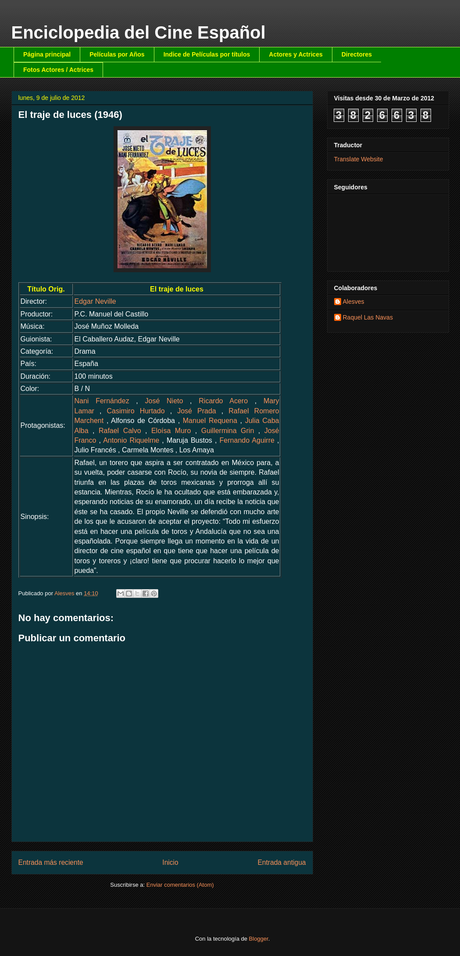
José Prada (196, 411)
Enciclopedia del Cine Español (138, 32)
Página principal (47, 54)
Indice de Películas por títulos (207, 54)
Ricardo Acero (223, 401)
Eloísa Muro (171, 430)
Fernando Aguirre (247, 440)
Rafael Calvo (120, 430)
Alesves (353, 301)
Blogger (258, 938)
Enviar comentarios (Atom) (180, 884)
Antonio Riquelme (131, 440)
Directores (357, 54)
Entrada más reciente (50, 862)
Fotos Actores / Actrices (58, 69)
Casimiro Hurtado (135, 411)
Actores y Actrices (295, 54)
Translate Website (358, 159)
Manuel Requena (210, 420)
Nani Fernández (102, 401)
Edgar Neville (95, 301)
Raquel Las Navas (368, 317)
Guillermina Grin (227, 430)
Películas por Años (117, 54)
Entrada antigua (281, 862)
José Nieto (164, 401)
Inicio (170, 862)
